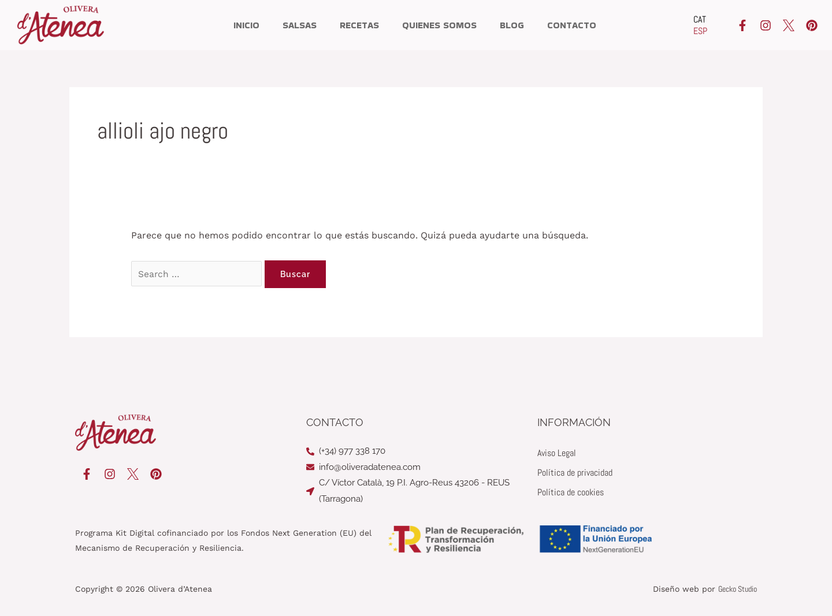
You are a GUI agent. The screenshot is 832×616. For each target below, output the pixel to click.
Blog (512, 25)
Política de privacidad (574, 472)
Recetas (359, 25)
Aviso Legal (556, 453)
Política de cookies (570, 492)
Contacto (571, 25)
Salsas (300, 25)
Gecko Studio (737, 589)
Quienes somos (439, 25)
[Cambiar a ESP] (700, 31)
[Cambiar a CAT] (700, 19)
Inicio (246, 25)
